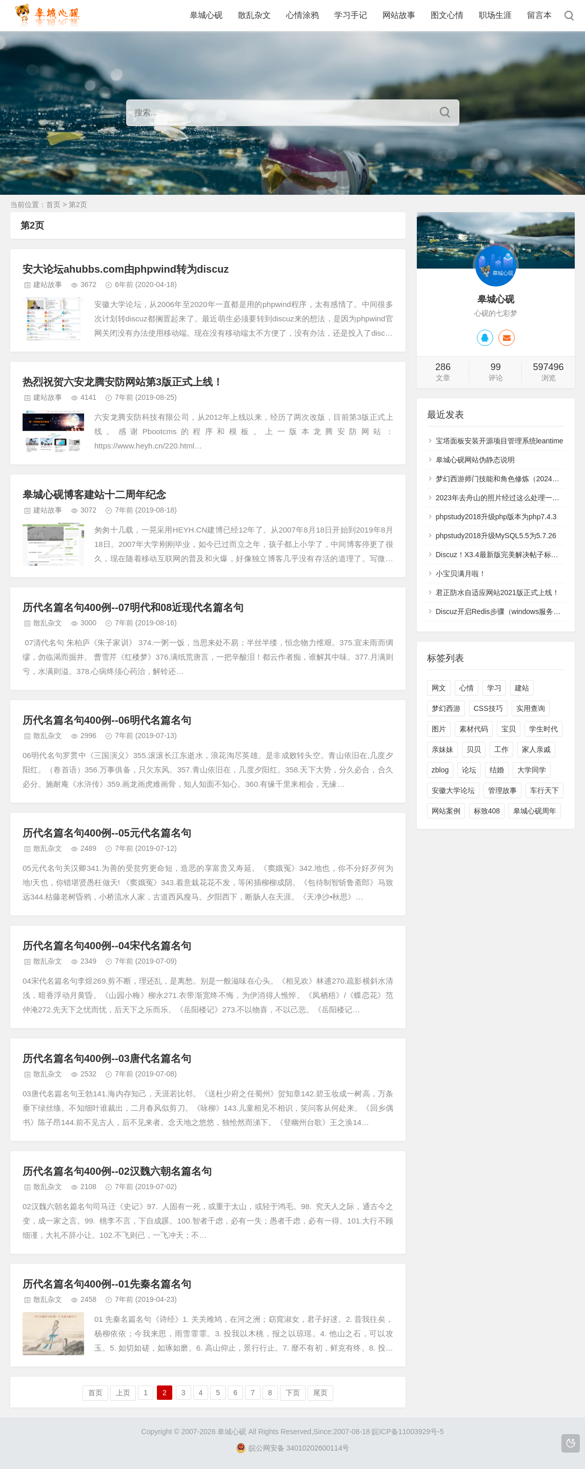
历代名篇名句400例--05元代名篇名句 (107, 833)
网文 (439, 688)
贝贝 (474, 749)
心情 (466, 688)
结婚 (497, 770)
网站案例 (446, 811)
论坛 (469, 770)
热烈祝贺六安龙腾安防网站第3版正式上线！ (123, 381)
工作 (501, 749)
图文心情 (447, 15)
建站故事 (47, 284)
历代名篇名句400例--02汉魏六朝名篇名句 (117, 1171)
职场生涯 (495, 15)
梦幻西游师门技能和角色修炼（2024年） (501, 479)
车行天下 (544, 790)
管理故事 (502, 790)
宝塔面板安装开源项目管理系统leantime (499, 441)
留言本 (539, 15)
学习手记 (350, 15)
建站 (522, 688)
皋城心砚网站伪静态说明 (475, 460)
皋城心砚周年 (534, 811)
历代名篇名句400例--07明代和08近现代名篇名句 (133, 607)
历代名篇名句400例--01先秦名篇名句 (107, 1284)
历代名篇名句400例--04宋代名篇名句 (107, 945)
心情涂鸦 (302, 15)
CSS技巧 (488, 708)
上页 (123, 1393)
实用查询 (530, 708)
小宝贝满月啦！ (461, 573)
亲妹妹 (442, 749)
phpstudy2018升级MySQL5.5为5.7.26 (496, 536)
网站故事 (398, 15)
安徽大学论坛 (453, 790)
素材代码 (473, 729)
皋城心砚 (206, 15)
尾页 (320, 1393)
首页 (53, 204)
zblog (440, 770)
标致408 (487, 811)
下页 (293, 1393)
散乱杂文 (254, 15)
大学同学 (531, 770)
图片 (439, 729)
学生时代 (543, 729)
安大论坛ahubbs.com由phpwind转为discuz (126, 269)
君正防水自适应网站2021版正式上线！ (497, 592)
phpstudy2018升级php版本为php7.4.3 (496, 517)
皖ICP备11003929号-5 (407, 1431)
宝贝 (508, 729)
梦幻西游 (446, 708)
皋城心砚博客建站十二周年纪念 (94, 494)
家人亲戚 (536, 749)
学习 (494, 688)
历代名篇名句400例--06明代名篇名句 (107, 720)
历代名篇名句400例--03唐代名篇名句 (107, 1058)
